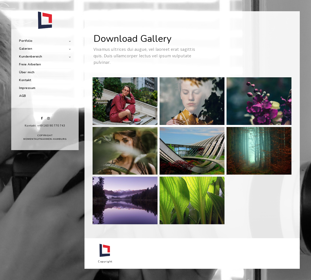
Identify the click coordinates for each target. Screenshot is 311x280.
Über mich (27, 72)
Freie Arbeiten (30, 64)
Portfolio (26, 41)
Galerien (25, 49)
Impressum (27, 88)
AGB (22, 96)
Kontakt (25, 80)
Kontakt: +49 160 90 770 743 (45, 125)
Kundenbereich (30, 56)
